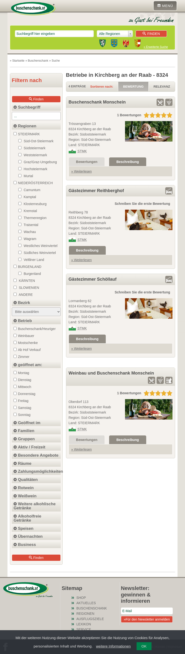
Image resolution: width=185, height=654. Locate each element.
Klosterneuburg (32, 204)
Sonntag (21, 415)
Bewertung (133, 86)
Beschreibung (127, 162)
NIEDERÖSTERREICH (33, 183)
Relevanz (161, 86)
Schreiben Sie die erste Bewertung (142, 204)
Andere (23, 295)
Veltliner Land (31, 260)
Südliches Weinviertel (37, 253)
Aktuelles (86, 603)
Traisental (28, 225)
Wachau (27, 232)
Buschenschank (91, 608)
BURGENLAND (27, 267)
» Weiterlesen (81, 171)
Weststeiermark (32, 155)
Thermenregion (32, 218)
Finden (151, 34)
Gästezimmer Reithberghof (96, 190)
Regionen (85, 613)
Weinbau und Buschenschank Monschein (111, 373)
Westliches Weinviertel (37, 246)
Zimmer (21, 357)
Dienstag (22, 380)
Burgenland (29, 274)
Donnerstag (24, 394)
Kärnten (24, 281)
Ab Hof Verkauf (26, 350)
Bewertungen (87, 162)
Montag (21, 373)
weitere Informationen (113, 646)
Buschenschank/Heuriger (34, 329)
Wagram (27, 239)
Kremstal (27, 211)
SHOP (81, 598)
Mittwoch (22, 387)
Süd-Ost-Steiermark (35, 141)
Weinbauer (23, 336)
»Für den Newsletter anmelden (147, 619)
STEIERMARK (26, 134)
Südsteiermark (31, 148)
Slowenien (26, 288)
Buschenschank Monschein (97, 102)
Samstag (22, 408)
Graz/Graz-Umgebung (37, 162)
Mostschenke (25, 343)
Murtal (25, 176)
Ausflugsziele (90, 619)
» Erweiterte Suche (156, 47)
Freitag (20, 401)
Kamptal (27, 197)
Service (83, 629)
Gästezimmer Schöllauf (93, 279)
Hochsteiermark (32, 169)
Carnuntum (29, 190)
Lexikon (83, 624)
